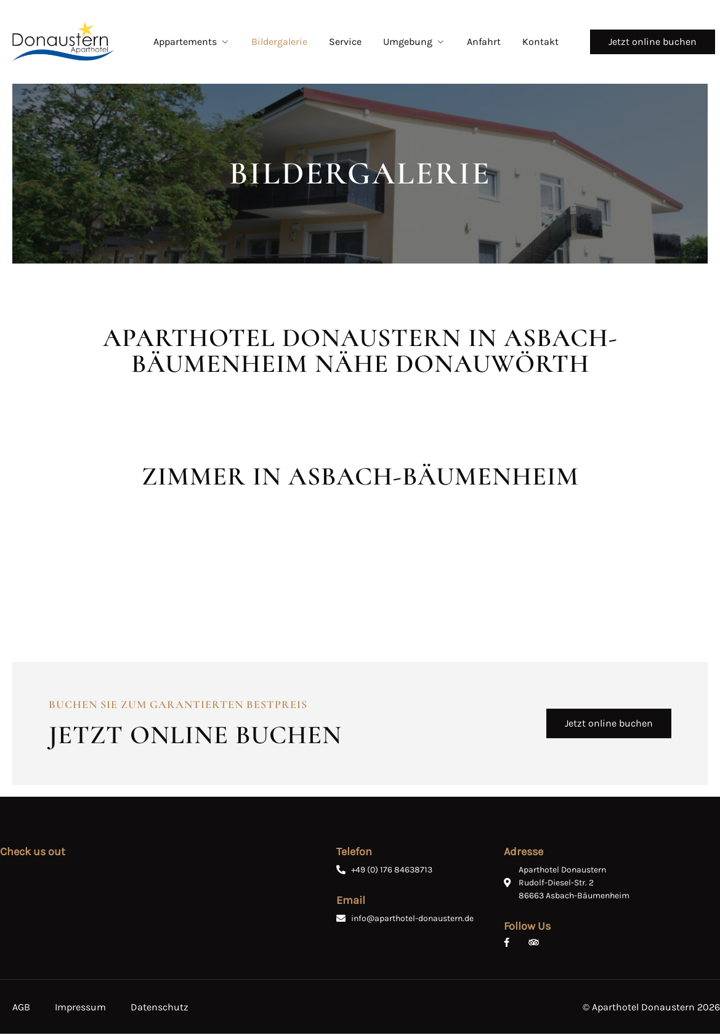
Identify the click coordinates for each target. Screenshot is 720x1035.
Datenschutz (159, 1008)
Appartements (191, 41)
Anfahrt (484, 41)
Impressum (80, 1008)
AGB (21, 1008)
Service (345, 41)
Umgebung (414, 41)
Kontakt (540, 41)
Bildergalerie (279, 41)
